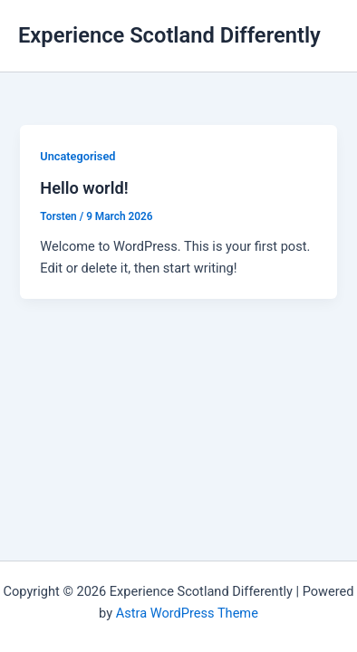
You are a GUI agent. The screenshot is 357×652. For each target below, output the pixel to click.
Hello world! (84, 187)
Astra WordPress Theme (187, 613)
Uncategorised (77, 156)
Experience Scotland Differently (169, 35)
